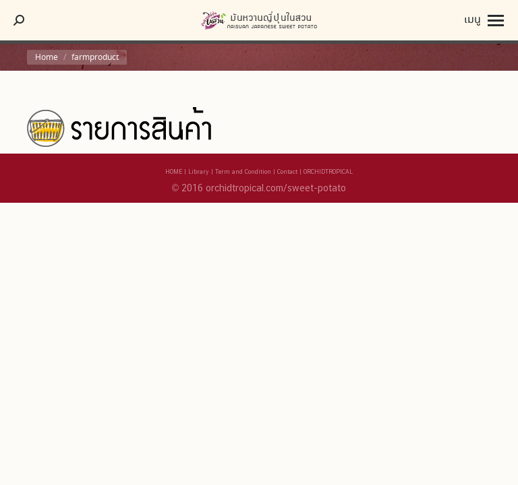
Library (198, 171)
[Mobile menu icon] (484, 20)
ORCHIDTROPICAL (328, 171)
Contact (287, 171)
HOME (173, 171)
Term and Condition (243, 171)
